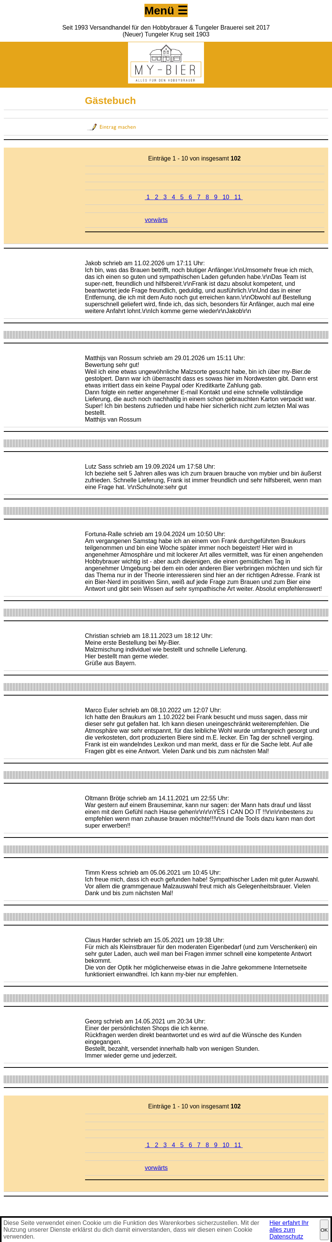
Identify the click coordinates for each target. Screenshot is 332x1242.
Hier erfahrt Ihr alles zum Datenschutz (288, 1230)
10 (226, 197)
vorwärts (156, 220)
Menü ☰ (166, 10)
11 (237, 197)
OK (324, 1230)
